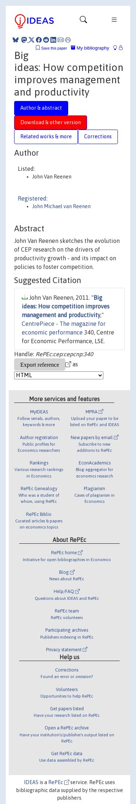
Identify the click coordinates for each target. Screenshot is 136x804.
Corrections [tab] (98, 136)
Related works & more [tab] (46, 136)
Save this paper (54, 48)
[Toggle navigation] (83, 21)
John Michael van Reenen (61, 206)
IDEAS (31, 782)
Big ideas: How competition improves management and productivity (66, 306)
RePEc (58, 782)
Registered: (33, 198)
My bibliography (90, 48)
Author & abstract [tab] (41, 108)
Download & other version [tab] (50, 122)
